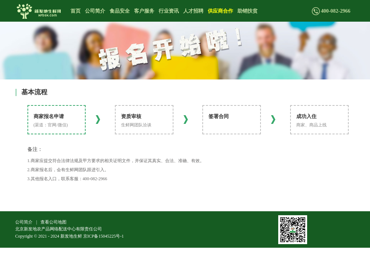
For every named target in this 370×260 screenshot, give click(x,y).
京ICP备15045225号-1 (103, 236)
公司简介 (95, 11)
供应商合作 (220, 11)
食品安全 (119, 11)
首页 (75, 11)
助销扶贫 (247, 11)
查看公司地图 (53, 222)
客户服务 (144, 11)
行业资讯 (169, 11)
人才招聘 (193, 11)
